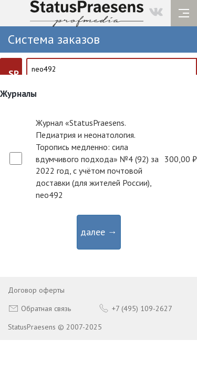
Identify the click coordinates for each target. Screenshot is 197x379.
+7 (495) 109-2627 (135, 308)
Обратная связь (39, 308)
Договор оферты (36, 290)
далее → (98, 232)
